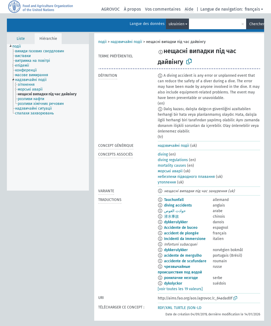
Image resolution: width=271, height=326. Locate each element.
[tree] (48, 117)
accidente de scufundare (185, 261)
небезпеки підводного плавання (186, 176)
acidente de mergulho (183, 255)
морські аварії (170, 171)
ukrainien (176, 24)
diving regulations (173, 160)
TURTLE (180, 308)
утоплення (167, 182)
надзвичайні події (126, 42)
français (252, 9)
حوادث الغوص (175, 211)
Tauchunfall (174, 200)
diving (163, 154)
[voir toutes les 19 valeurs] (180, 289)
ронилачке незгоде (181, 278)
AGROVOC (110, 9)
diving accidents (178, 205)
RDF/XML (165, 308)
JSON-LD (194, 308)
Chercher (256, 24)
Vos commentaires (162, 9)
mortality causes (172, 165)
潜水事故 (171, 216)
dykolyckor (173, 283)
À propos (132, 9)
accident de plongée (181, 233)
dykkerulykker (176, 222)
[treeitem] (19, 46)
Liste (21, 38)
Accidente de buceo (180, 227)
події (102, 42)
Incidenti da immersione (185, 239)
